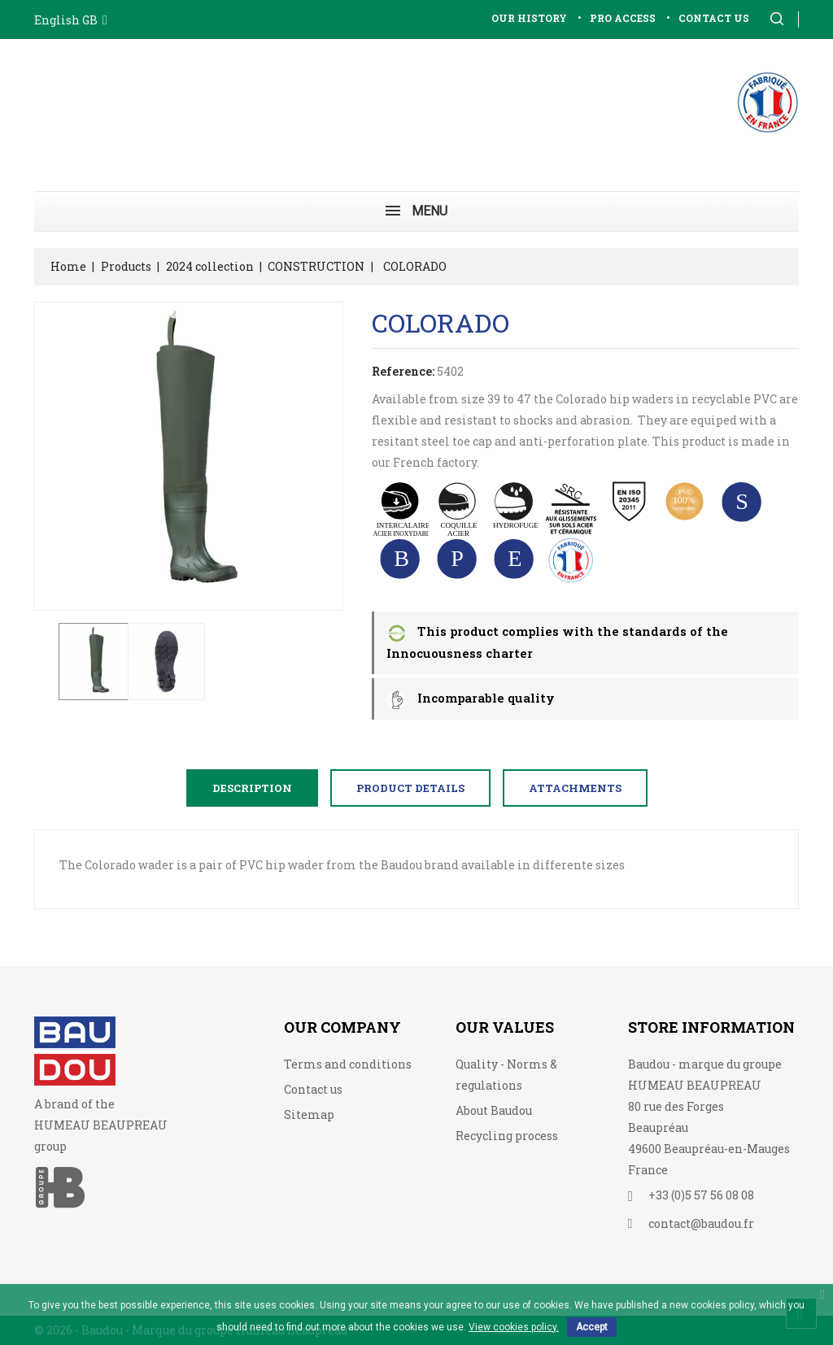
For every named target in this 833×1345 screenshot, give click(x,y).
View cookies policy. (514, 1327)
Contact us (313, 1089)
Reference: (403, 371)
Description (252, 788)
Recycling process (507, 1135)
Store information (711, 1027)
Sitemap (309, 1114)
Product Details (410, 788)
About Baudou (494, 1110)
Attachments (575, 788)
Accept (592, 1327)
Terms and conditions (348, 1064)
